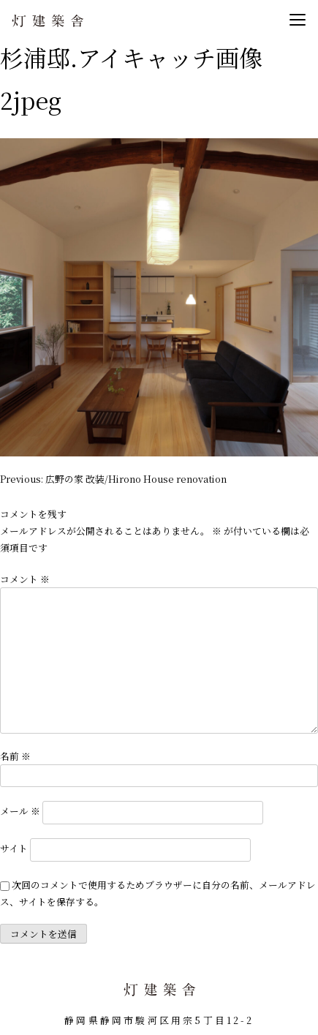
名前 (15, 756)
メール (20, 811)
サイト (14, 849)
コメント (25, 579)
